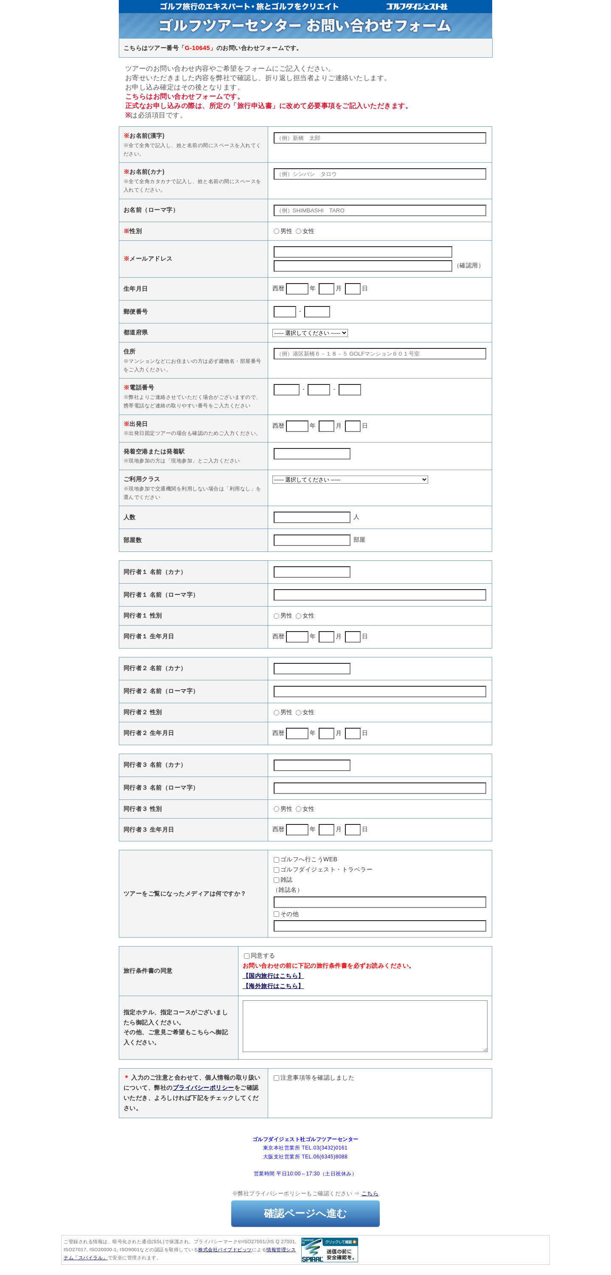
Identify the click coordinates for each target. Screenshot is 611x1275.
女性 (305, 231)
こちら (370, 1203)
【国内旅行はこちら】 (244, 975)
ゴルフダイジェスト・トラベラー (323, 869)
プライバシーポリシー (203, 1097)
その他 (286, 913)
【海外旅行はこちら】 (244, 986)
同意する (230, 955)
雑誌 (283, 879)
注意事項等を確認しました (314, 1087)
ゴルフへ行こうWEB (306, 859)
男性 (283, 231)
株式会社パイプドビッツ (225, 1259)
